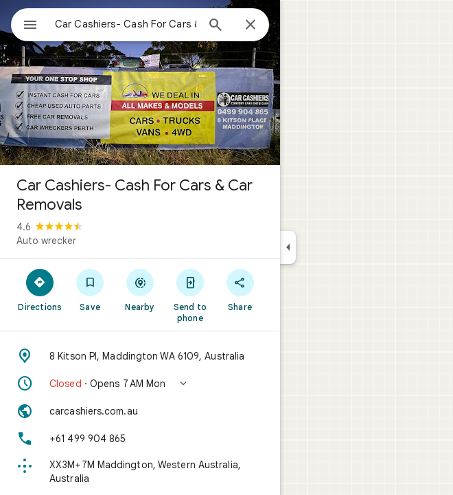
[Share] (240, 289)
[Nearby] (140, 289)
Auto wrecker (46, 240)
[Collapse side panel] (288, 247)
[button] (140, 383)
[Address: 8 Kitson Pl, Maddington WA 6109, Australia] (140, 356)
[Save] (90, 289)
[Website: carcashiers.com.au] (140, 411)
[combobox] (125, 24)
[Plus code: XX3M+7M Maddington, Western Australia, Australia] (140, 471)
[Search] (215, 26)
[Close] (250, 25)
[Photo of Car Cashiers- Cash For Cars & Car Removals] (140, 82)
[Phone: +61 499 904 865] (140, 438)
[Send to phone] (190, 295)
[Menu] (30, 26)
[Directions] (40, 289)
